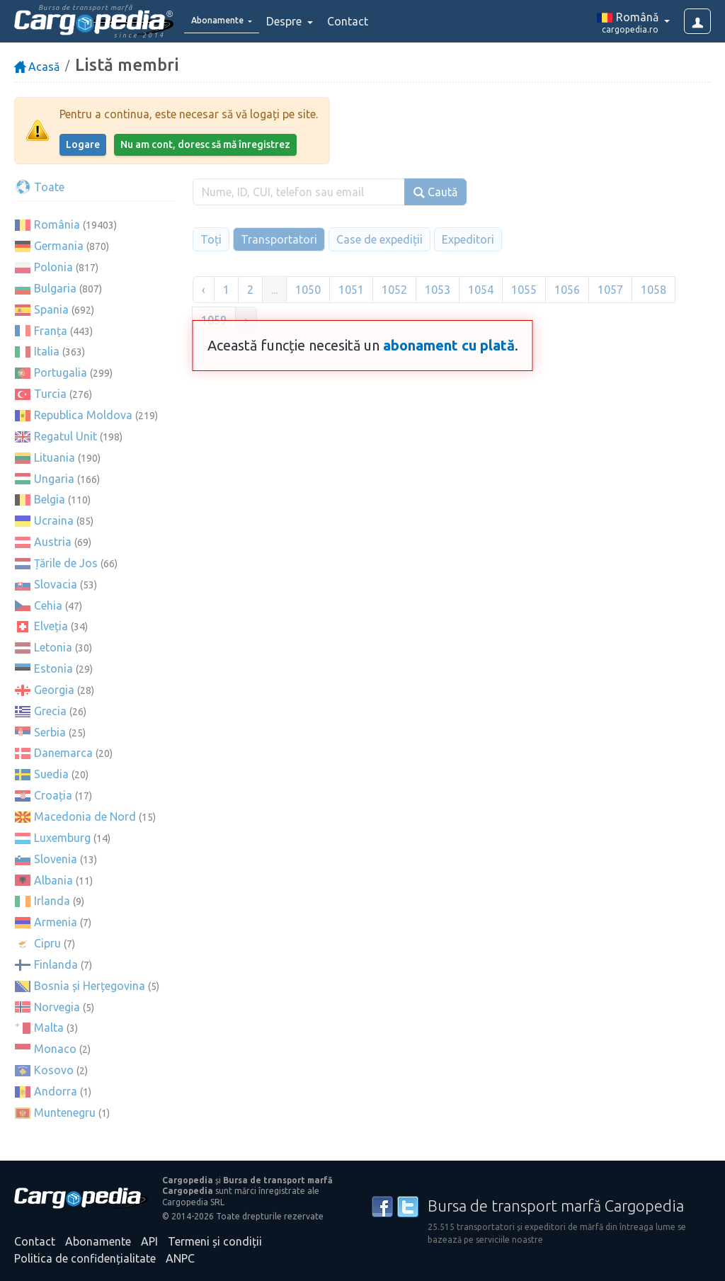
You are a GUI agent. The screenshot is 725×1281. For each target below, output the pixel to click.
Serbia (50, 732)
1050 (308, 289)
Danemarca (63, 752)
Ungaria (54, 478)
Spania (51, 309)
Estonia (53, 668)
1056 (567, 289)
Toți (211, 239)
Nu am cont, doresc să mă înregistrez (205, 144)
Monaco (55, 1048)
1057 (610, 289)
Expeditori (468, 239)
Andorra (55, 1091)
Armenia (55, 922)
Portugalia (60, 372)
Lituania (54, 457)
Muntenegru (65, 1112)
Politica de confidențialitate (85, 1258)
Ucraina (54, 520)
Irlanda (52, 900)
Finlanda (56, 964)
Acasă (36, 66)
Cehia (48, 605)
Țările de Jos (66, 563)
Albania (53, 880)
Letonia (53, 647)
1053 (437, 289)
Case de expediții (379, 239)
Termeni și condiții (215, 1241)
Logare (83, 144)
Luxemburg (62, 837)
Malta (49, 1027)
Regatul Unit (65, 436)
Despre (304, 21)
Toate (39, 187)
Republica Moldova (83, 415)
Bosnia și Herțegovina (89, 985)
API (149, 1241)
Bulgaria (55, 288)
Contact (366, 21)
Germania (59, 245)
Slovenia (55, 859)
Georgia (54, 689)
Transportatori (279, 239)
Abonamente (98, 1241)
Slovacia (55, 584)
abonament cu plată (449, 345)
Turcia (50, 393)
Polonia (53, 267)
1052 (394, 289)
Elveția (51, 626)
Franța (50, 330)
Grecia (50, 711)
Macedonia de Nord (85, 816)
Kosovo (54, 1070)
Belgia (49, 499)
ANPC (180, 1258)
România (57, 224)
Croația (53, 795)
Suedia (51, 774)
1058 (653, 289)
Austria (53, 541)
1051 (351, 289)
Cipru (47, 943)
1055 (524, 289)
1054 (480, 289)
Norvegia (57, 1007)
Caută (435, 192)
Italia (46, 351)
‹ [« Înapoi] (203, 289)
